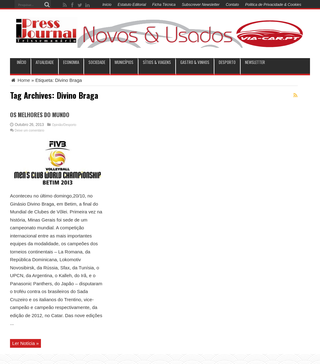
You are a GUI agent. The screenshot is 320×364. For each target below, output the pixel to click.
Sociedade (96, 62)
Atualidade (45, 62)
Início (107, 4)
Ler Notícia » (25, 343)
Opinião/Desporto (64, 125)
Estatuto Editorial (132, 4)
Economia (71, 62)
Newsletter (255, 62)
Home (20, 80)
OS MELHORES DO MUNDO (39, 115)
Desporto (227, 62)
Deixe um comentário (29, 130)
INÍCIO (21, 62)
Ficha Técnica (164, 4)
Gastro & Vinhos (194, 62)
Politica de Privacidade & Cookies (273, 4)
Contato (232, 4)
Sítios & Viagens (157, 62)
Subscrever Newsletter (201, 4)
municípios (124, 62)
